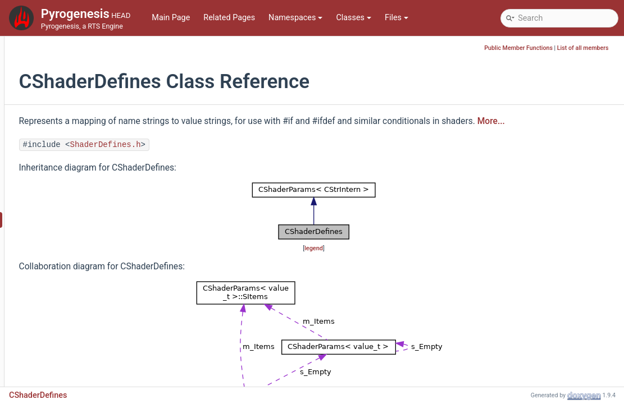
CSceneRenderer (68, 169)
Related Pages (229, 17)
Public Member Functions (525, 48)
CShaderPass (62, 270)
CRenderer (57, 85)
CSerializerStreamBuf (76, 203)
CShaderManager (69, 236)
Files (396, 17)
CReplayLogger (65, 118)
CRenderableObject (72, 51)
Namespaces (295, 17)
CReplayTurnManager (76, 152)
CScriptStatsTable (70, 186)
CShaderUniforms (70, 337)
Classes (353, 17)
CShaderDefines (67, 219)
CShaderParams (67, 253)
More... (163, 136)
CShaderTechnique (72, 320)
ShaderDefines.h (236, 159)
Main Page (171, 17)
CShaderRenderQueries (79, 304)
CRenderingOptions (73, 102)
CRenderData (61, 68)
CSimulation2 (62, 371)
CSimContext (61, 354)
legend (382, 263)
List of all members (589, 48)
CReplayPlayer (64, 135)
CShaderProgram (68, 287)
